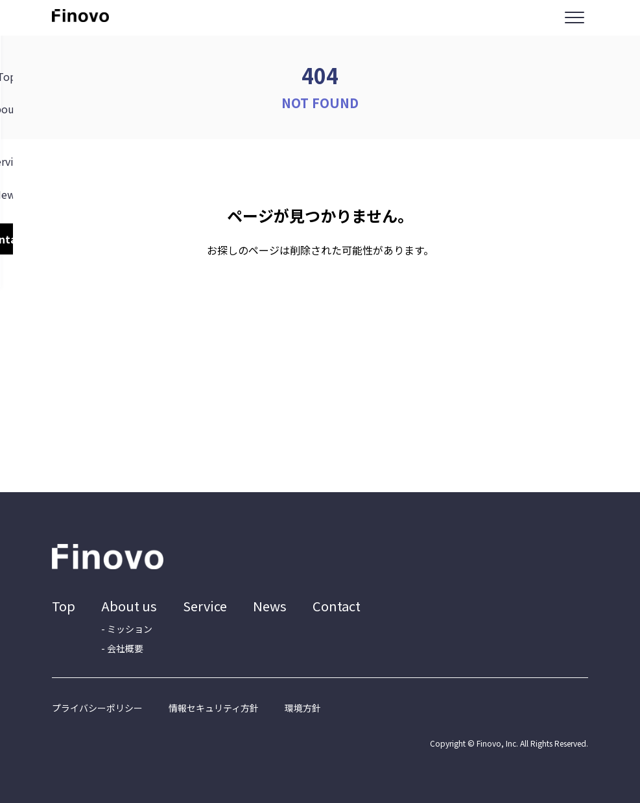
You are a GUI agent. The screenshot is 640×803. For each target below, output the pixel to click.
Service (205, 605)
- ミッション (126, 628)
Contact (337, 605)
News (270, 605)
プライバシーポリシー (97, 707)
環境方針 (303, 707)
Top (63, 605)
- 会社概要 (122, 648)
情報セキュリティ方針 (214, 707)
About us (129, 605)
